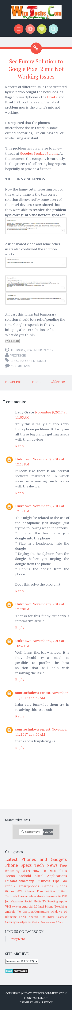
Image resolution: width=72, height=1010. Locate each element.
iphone (29, 891)
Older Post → (61, 381)
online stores (36, 896)
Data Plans (57, 870)
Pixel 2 (52, 97)
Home (36, 381)
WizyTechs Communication (48, 993)
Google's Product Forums (39, 153)
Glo (64, 881)
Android (24, 875)
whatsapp (26, 881)
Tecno (10, 875)
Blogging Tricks (16, 917)
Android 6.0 (29, 906)
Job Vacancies (14, 901)
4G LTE (62, 896)
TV (44, 901)
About (43, 998)
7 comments (20, 366)
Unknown (23, 459)
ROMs (50, 917)
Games (47, 886)
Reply (19, 446)
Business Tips (47, 881)
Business (51, 896)
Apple (63, 901)
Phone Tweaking (56, 906)
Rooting (52, 901)
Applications (57, 875)
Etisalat (11, 881)
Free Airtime (46, 891)
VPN (8, 906)
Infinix (63, 891)
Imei (41, 906)
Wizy (37, 1002)
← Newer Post (12, 381)
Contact (31, 998)
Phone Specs (18, 865)
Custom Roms (39, 922)
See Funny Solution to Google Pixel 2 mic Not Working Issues (36, 69)
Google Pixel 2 (34, 361)
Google (16, 361)
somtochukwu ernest (33, 692)
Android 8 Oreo (55, 922)
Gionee (9, 891)
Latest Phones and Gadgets (36, 859)
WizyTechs (18, 355)
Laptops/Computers (36, 911)
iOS (19, 891)
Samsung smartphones (18, 922)
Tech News (45, 865)
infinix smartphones (22, 886)
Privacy (47, 1002)
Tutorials (11, 896)
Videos (61, 886)
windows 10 (59, 911)
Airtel (39, 875)
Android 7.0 (13, 911)
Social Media (33, 901)
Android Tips (37, 917)
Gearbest (61, 917)
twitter (16, 906)
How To (39, 870)
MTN (26, 870)
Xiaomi (22, 896)
